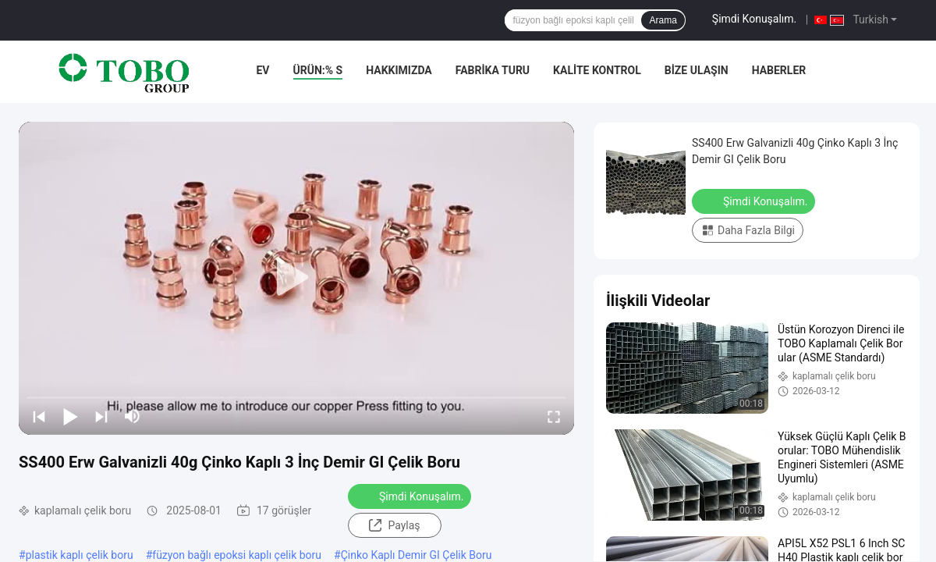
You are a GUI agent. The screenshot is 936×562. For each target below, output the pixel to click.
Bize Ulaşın (697, 70)
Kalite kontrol (597, 70)
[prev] (39, 416)
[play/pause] (70, 416)
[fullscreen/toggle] (553, 416)
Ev (262, 70)
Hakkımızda (399, 70)
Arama (662, 20)
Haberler (779, 70)
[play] (296, 277)
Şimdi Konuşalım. (754, 18)
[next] (101, 416)
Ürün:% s (318, 70)
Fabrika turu (493, 70)
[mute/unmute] (132, 416)
